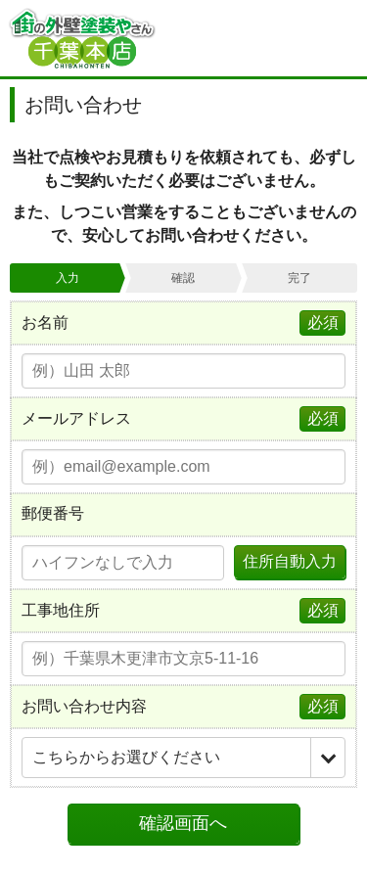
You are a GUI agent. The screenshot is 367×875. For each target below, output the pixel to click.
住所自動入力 (290, 561)
